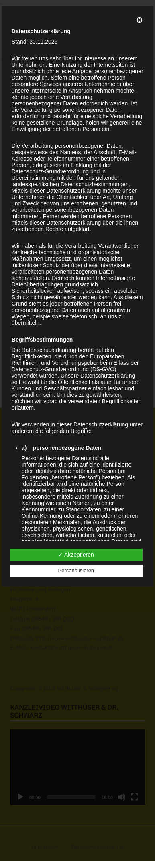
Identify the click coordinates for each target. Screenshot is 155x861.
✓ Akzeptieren (76, 554)
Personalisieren (76, 570)
